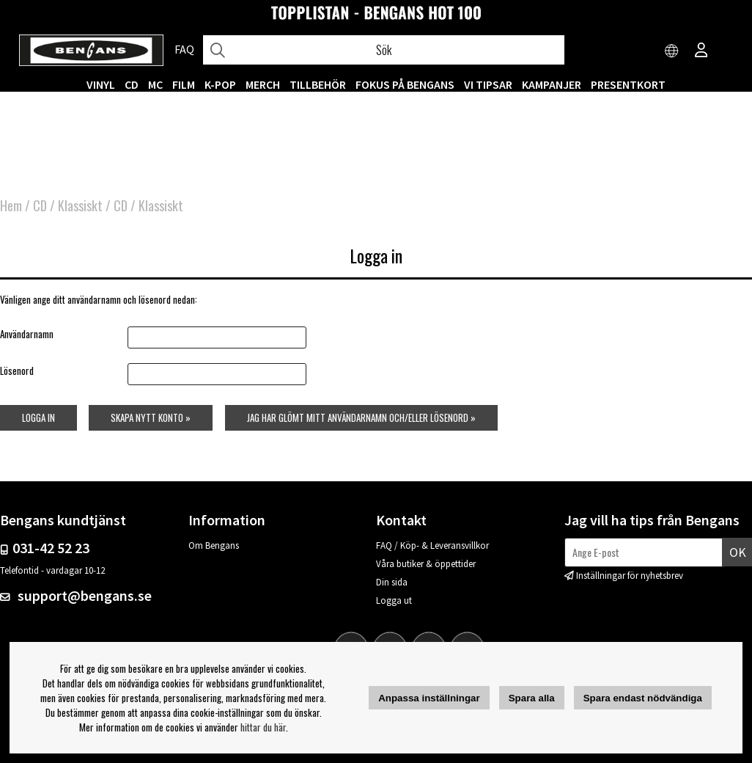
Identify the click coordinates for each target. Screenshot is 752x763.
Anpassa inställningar (429, 698)
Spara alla (532, 698)
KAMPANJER (551, 84)
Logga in (38, 417)
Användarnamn (27, 333)
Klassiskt (80, 205)
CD (132, 84)
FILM (183, 84)
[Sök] (383, 50)
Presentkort (628, 84)
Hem (11, 205)
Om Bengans (213, 545)
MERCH (263, 84)
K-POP (220, 84)
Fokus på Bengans (404, 84)
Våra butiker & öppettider (426, 564)
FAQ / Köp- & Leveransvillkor (432, 545)
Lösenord (17, 370)
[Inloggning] (701, 51)
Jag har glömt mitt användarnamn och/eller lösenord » (361, 417)
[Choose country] (672, 51)
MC (155, 84)
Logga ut (394, 600)
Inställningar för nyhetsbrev (629, 575)
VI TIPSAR (488, 84)
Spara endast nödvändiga (642, 698)
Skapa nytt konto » (151, 417)
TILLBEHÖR (318, 84)
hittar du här (263, 727)
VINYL (100, 84)
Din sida (392, 582)
